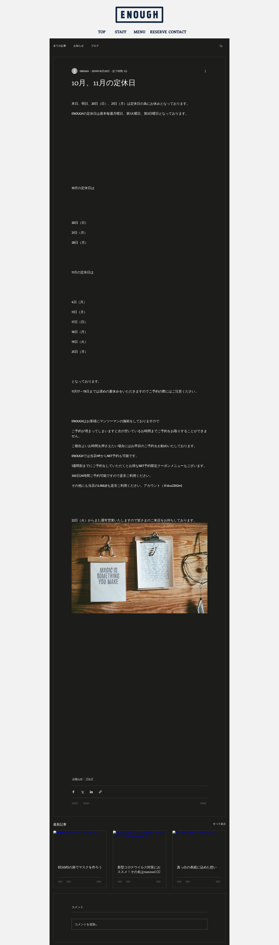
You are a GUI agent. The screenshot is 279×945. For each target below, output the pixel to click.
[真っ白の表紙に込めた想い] (199, 845)
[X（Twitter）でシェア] (82, 792)
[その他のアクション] (205, 71)
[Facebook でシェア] (73, 792)
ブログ (95, 45)
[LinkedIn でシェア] (91, 792)
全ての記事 (59, 45)
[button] (221, 45)
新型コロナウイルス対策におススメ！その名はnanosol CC (138, 869)
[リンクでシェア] (100, 792)
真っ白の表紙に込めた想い (197, 867)
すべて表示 (219, 823)
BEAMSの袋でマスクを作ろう (80, 867)
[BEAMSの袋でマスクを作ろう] (79, 845)
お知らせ (78, 45)
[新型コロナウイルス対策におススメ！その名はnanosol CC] (139, 845)
